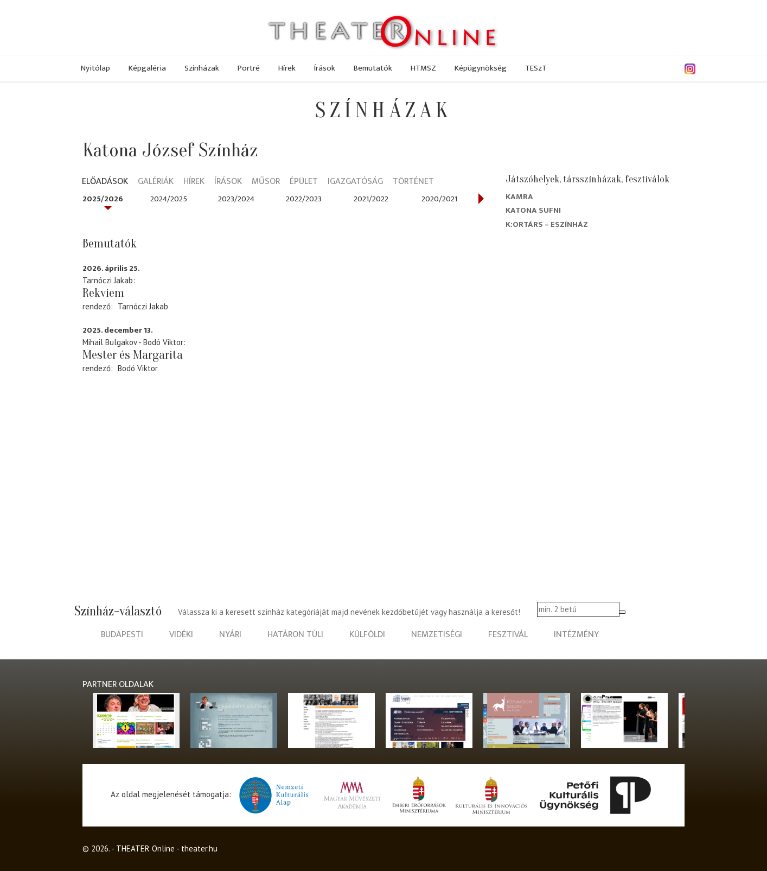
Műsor (266, 182)
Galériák (156, 182)
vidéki (181, 634)
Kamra (519, 197)
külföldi (367, 634)
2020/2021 (439, 199)
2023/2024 (236, 199)
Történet (413, 182)
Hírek (287, 68)
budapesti (122, 634)
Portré (249, 68)
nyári (230, 634)
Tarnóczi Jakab (143, 306)
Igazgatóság (355, 182)
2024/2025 (168, 199)
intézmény (576, 634)
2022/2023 (304, 199)
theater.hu (199, 848)
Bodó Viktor (138, 368)
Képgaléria (147, 68)
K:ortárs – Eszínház (547, 224)
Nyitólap (95, 68)
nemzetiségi (436, 634)
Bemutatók (373, 68)
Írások (324, 68)
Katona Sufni (533, 210)
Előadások (105, 182)
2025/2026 (102, 199)
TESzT (536, 68)
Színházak (201, 68)
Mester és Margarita (132, 355)
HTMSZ (423, 68)
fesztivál (508, 634)
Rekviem (103, 293)
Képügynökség (481, 68)
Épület (304, 182)
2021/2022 (371, 199)
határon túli (295, 634)
